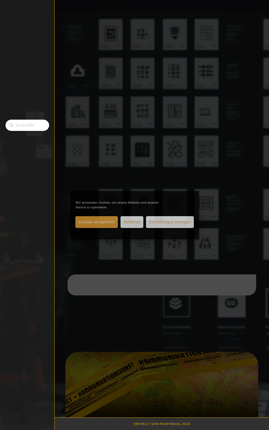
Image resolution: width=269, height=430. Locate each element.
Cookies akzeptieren (96, 222)
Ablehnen (132, 222)
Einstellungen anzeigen (170, 222)
